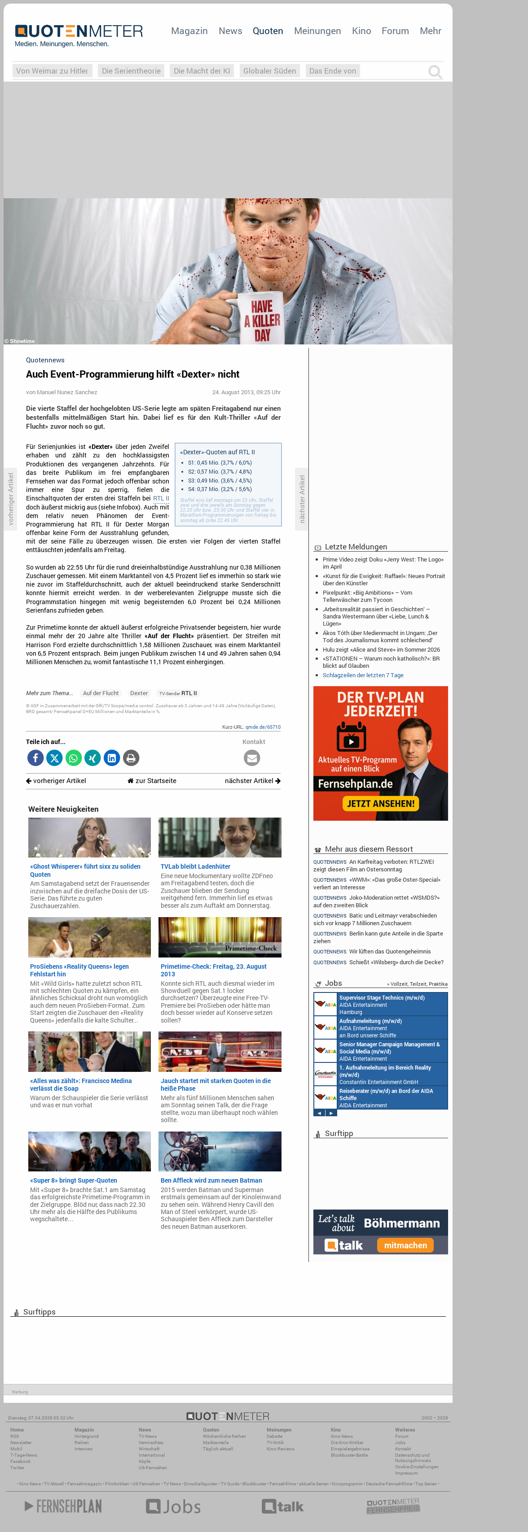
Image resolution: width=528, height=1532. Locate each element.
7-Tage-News (23, 1455)
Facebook (20, 1461)
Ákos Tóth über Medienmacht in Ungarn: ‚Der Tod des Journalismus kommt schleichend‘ (380, 636)
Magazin (189, 30)
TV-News (148, 1436)
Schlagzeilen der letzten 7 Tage (363, 675)
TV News (172, 1484)
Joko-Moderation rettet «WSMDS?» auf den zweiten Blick (376, 901)
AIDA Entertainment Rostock (377, 1051)
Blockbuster (254, 1484)
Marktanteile (216, 1442)
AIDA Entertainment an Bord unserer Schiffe (358, 1027)
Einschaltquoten (201, 1484)
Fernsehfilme (282, 1484)
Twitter (17, 1468)
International (152, 1455)
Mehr (430, 30)
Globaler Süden (269, 70)
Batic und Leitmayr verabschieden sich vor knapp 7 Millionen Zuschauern (375, 919)
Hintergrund (87, 1436)
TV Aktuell (54, 1484)
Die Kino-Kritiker (347, 1442)
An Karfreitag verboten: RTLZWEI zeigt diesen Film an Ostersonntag (373, 865)
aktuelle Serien (314, 1484)
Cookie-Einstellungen (417, 1467)
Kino (361, 30)
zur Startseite (152, 780)
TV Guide (230, 1484)
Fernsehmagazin (84, 1484)
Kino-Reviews (281, 1449)
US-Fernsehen (153, 1468)
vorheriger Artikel (56, 780)
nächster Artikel (253, 780)
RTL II (161, 498)
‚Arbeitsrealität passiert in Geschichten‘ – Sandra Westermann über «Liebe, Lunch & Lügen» (376, 616)
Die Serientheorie (131, 70)
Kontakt (403, 1449)
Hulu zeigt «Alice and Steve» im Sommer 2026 (381, 649)
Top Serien (426, 1484)
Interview (84, 1449)
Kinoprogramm (347, 1484)
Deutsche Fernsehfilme (389, 1484)
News (230, 30)
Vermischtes (151, 1442)
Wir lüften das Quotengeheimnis (372, 951)
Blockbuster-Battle (349, 1455)
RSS (14, 1436)
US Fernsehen (146, 1484)
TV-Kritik (275, 1442)
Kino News (30, 1484)
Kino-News (342, 1436)
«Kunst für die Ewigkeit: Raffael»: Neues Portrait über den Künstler (384, 579)
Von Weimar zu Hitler (52, 70)
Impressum (406, 1473)
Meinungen (317, 30)
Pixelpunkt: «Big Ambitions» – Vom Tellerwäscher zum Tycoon (367, 596)
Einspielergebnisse (350, 1449)
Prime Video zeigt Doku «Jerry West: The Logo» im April (383, 562)
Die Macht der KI (202, 70)
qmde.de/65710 (263, 726)
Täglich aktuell (218, 1449)
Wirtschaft (149, 1449)
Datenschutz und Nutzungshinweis (413, 1457)
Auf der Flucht (101, 692)
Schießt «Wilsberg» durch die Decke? (378, 962)
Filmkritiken (117, 1484)
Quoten (268, 30)
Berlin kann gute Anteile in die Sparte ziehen (378, 937)
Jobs (400, 1442)
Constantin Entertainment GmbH (372, 1074)
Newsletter (20, 1442)
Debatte (274, 1436)
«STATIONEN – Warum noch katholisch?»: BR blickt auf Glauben (381, 662)
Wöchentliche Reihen (224, 1436)
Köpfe (144, 1461)
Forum (395, 30)
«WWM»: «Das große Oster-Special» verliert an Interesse (376, 883)
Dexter (139, 692)
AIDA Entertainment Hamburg (369, 1004)
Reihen (82, 1442)
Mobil (16, 1449)
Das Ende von (332, 70)
